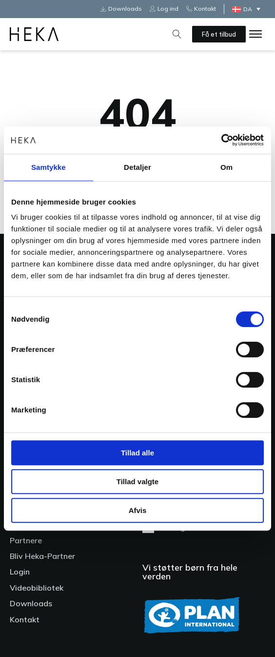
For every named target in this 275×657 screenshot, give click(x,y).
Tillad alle (137, 453)
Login (20, 571)
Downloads (31, 603)
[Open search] (177, 34)
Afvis (138, 510)
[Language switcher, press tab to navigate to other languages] (248, 9)
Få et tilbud (219, 34)
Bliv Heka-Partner (42, 556)
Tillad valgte (137, 481)
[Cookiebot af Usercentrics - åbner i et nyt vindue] (221, 140)
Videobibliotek (36, 588)
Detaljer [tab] (137, 167)
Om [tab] (226, 167)
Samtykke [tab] (48, 167)
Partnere (26, 540)
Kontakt (24, 619)
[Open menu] (255, 34)
